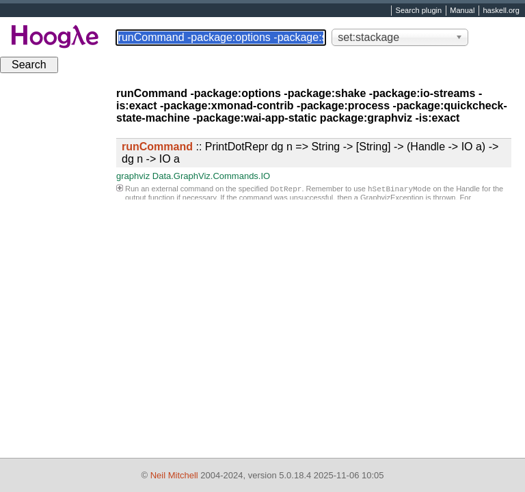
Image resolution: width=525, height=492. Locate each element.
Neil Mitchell (174, 475)
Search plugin (419, 11)
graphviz (133, 176)
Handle (468, 190)
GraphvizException (391, 199)
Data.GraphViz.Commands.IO (211, 176)
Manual (462, 11)
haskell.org (501, 11)
